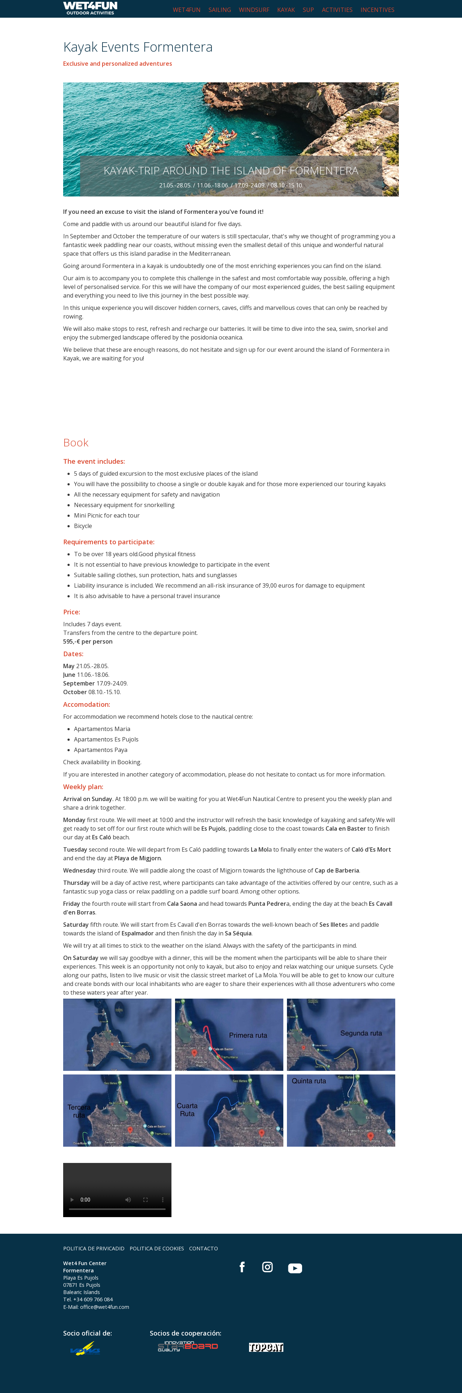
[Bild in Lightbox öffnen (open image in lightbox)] (117, 1035)
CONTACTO (203, 1248)
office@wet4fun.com (104, 1306)
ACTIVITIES (337, 10)
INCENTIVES (378, 10)
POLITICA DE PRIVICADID (94, 1248)
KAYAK (286, 10)
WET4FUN (187, 10)
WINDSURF (254, 10)
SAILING (220, 10)
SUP (308, 10)
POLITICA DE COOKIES (157, 1248)
